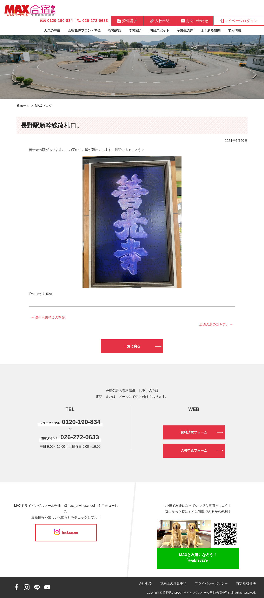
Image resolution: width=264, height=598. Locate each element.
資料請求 (127, 21)
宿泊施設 (114, 30)
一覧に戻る (132, 346)
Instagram (66, 532)
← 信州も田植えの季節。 (49, 317)
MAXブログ (43, 106)
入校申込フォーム (194, 450)
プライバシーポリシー (211, 583)
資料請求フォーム (194, 432)
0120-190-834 (56, 21)
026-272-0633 (92, 21)
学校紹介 (135, 30)
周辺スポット (159, 30)
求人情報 (234, 30)
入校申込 (160, 21)
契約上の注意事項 (173, 583)
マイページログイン (239, 21)
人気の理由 (52, 30)
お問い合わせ (194, 21)
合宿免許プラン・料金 (84, 30)
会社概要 (145, 583)
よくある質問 (210, 30)
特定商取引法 (246, 583)
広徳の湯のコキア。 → (216, 324)
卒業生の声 (185, 30)
